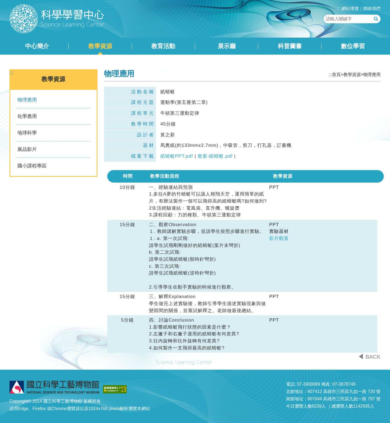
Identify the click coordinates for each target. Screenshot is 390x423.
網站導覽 (350, 8)
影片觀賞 (279, 238)
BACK (373, 357)
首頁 (336, 74)
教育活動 (163, 46)
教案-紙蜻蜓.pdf (215, 156)
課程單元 (143, 113)
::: (338, 8)
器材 (149, 145)
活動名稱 (143, 91)
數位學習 (353, 46)
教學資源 (100, 46)
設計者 (146, 134)
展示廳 (227, 46)
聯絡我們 (372, 8)
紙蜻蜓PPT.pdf (176, 156)
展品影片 (27, 149)
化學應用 (27, 116)
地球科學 (27, 133)
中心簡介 (37, 46)
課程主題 (143, 102)
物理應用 (27, 100)
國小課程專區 (32, 165)
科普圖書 (290, 46)
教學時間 (143, 124)
